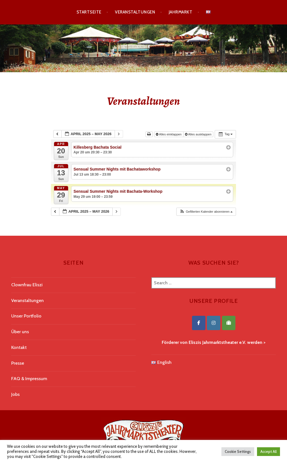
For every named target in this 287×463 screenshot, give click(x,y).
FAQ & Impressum (29, 378)
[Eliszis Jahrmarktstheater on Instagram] (213, 323)
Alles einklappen (169, 134)
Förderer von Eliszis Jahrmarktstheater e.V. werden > (213, 342)
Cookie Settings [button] (238, 451)
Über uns (20, 331)
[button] (206, 211)
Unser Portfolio (26, 316)
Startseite (89, 12)
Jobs (15, 394)
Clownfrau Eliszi (27, 284)
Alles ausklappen (198, 134)
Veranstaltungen (135, 12)
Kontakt (19, 347)
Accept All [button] (268, 451)
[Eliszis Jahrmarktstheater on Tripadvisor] (228, 323)
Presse (17, 363)
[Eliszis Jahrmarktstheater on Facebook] (198, 323)
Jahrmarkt (180, 12)
